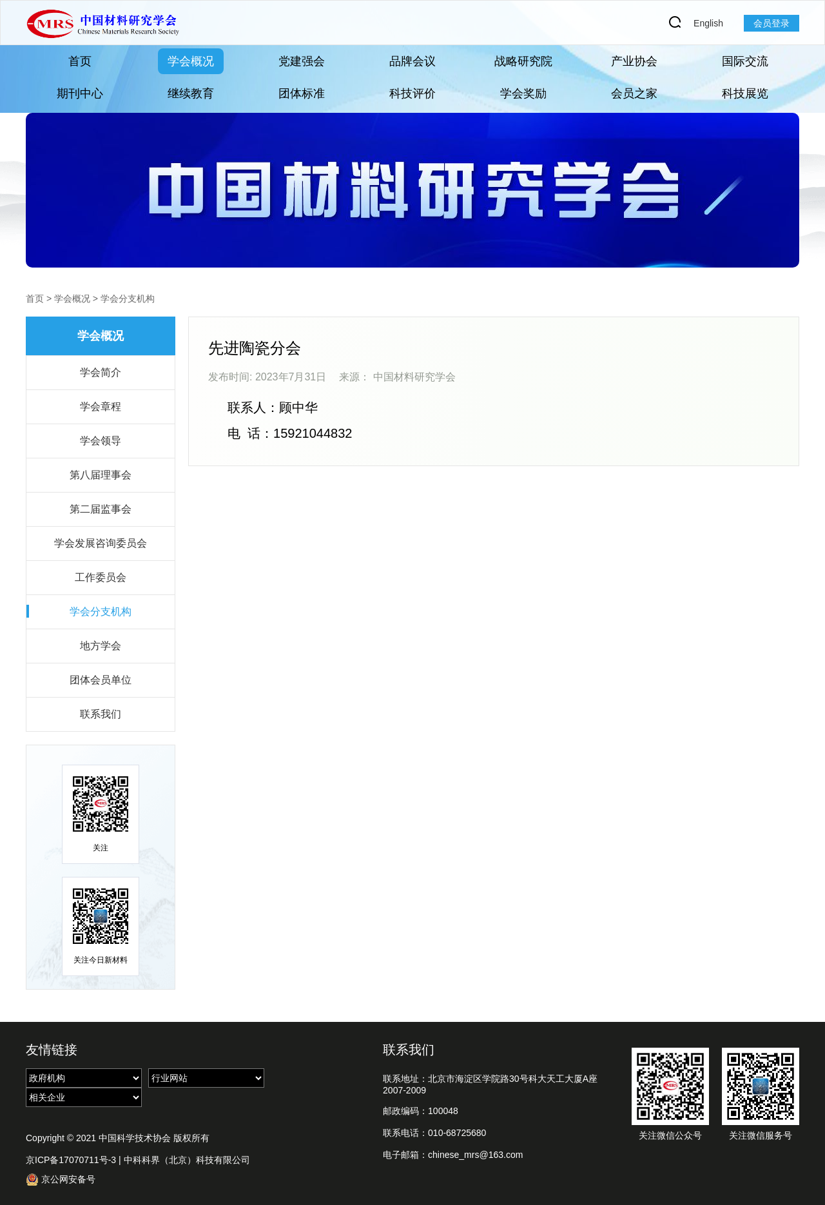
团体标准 (301, 93)
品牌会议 (412, 61)
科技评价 (412, 93)
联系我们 (100, 714)
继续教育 (191, 93)
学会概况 (191, 61)
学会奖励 (523, 93)
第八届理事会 (100, 474)
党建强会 (301, 61)
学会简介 (100, 372)
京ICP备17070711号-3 (71, 1160)
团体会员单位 (100, 679)
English (708, 23)
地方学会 (100, 645)
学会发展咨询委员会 (100, 543)
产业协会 (634, 61)
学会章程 (100, 406)
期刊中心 (80, 93)
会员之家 (634, 93)
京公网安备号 (60, 1179)
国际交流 (745, 61)
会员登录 (771, 23)
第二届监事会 (100, 509)
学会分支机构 (128, 298)
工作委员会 (100, 577)
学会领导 (100, 440)
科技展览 (745, 93)
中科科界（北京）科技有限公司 (187, 1160)
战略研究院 (523, 61)
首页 (80, 61)
